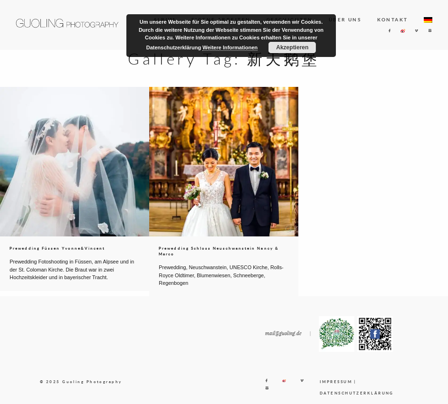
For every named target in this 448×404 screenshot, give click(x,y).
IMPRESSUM (336, 381)
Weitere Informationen (229, 47)
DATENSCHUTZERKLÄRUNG (357, 393)
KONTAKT (392, 19)
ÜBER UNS (345, 19)
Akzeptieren (292, 47)
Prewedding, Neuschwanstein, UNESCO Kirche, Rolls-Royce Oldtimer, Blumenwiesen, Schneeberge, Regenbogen (221, 275)
